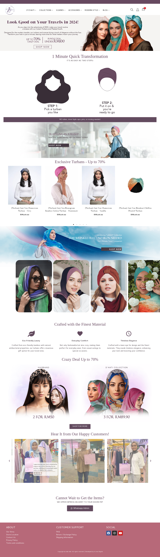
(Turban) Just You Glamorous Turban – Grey (24, 209)
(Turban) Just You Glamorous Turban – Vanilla (98, 209)
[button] (143, 9)
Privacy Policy (12, 540)
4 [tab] (83, 224)
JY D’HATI (31, 10)
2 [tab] (76, 224)
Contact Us (11, 537)
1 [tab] (73, 224)
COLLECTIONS (46, 10)
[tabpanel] (24, 193)
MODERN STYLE (92, 10)
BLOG (106, 10)
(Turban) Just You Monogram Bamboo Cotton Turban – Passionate (61, 209)
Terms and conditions (15, 543)
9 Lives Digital (98, 552)
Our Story (10, 532)
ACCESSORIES (75, 10)
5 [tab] (86, 224)
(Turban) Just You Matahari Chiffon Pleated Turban (135, 209)
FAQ (58, 532)
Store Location (12, 534)
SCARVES (60, 10)
